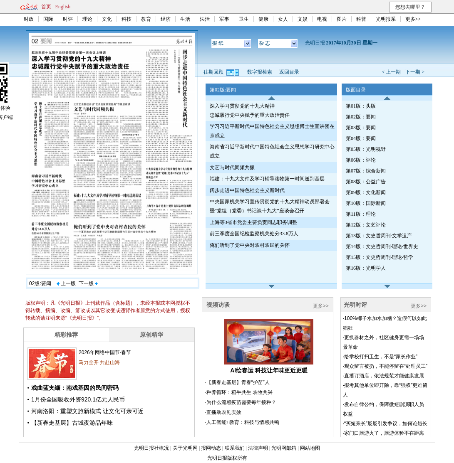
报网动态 (211, 448)
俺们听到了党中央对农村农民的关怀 (250, 245)
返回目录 (289, 72)
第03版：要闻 (361, 128)
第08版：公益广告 (366, 182)
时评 (68, 19)
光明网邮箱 (283, 448)
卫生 (244, 19)
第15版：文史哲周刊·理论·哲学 (379, 257)
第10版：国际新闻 (366, 203)
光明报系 (386, 19)
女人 (283, 19)
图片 (342, 19)
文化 (107, 19)
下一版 (88, 283)
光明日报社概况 (151, 448)
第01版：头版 (361, 106)
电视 (322, 19)
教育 (146, 19)
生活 (185, 19)
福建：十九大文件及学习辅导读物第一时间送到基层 (267, 179)
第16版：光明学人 (366, 268)
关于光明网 (185, 448)
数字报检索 (259, 72)
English (63, 7)
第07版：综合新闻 (366, 171)
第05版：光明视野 (366, 149)
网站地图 (310, 448)
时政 (29, 19)
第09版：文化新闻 (366, 192)
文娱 (303, 19)
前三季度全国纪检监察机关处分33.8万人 (254, 233)
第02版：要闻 (361, 117)
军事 (224, 19)
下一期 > (414, 72)
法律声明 (258, 448)
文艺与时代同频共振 (232, 167)
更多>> (413, 19)
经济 (166, 19)
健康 (263, 19)
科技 (126, 19)
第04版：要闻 (361, 138)
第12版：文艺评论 (366, 225)
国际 (48, 19)
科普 (361, 19)
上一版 (66, 283)
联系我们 (235, 448)
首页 (46, 7)
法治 (205, 19)
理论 (87, 19)
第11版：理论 (361, 214)
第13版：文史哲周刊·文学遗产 (379, 236)
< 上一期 (391, 72)
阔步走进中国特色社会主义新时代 (247, 190)
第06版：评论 (361, 160)
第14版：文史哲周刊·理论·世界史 (382, 246)
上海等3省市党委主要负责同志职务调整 (253, 222)
